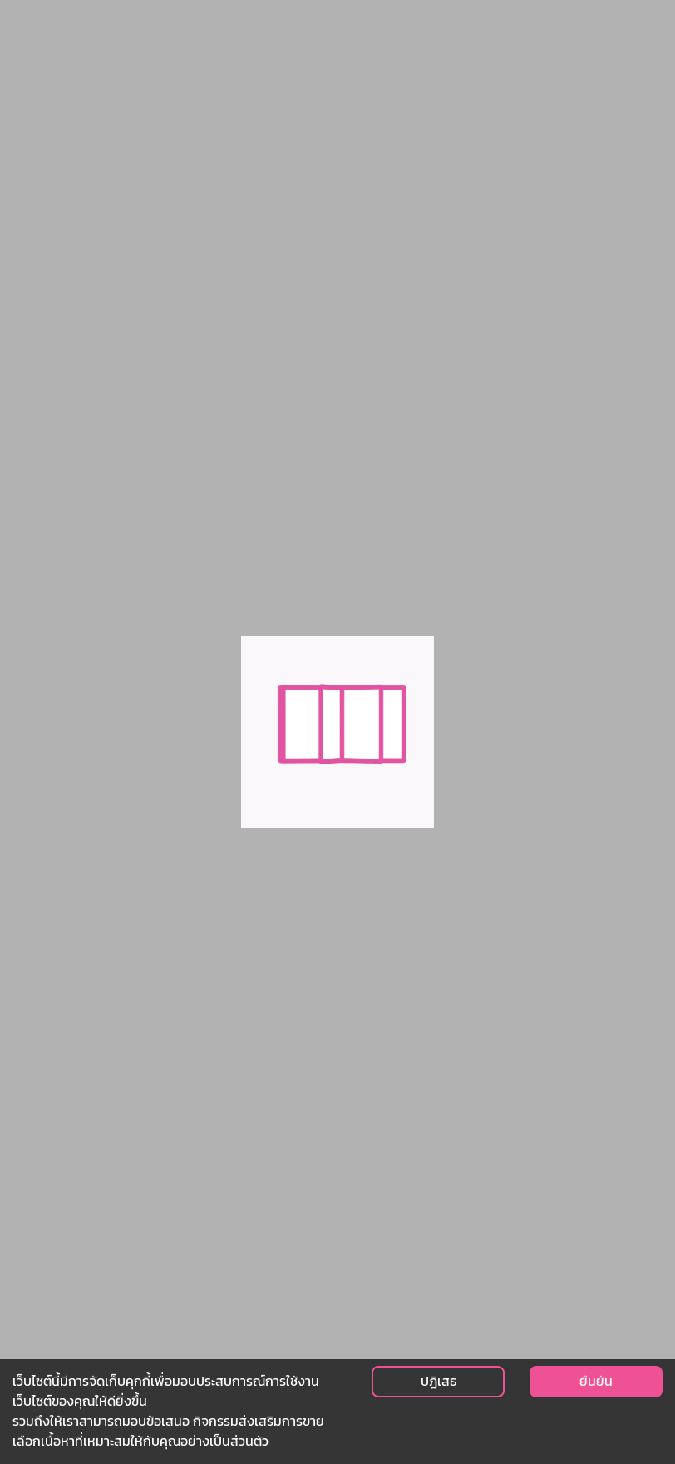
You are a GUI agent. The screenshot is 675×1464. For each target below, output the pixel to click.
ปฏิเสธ (438, 1381)
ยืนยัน (596, 1381)
